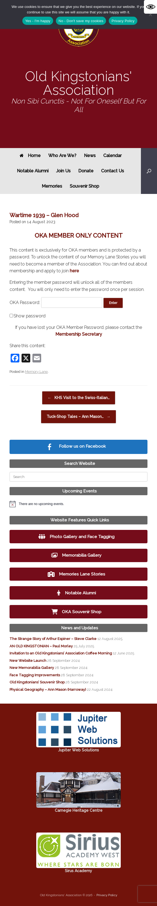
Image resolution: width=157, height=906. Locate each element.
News (90, 155)
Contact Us (112, 170)
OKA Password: (56, 302)
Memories (52, 186)
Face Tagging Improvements (35, 675)
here (74, 270)
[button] (149, 171)
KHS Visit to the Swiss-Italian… (79, 398)
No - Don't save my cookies (81, 21)
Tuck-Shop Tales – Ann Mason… (78, 417)
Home (30, 155)
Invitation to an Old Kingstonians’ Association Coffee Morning (61, 653)
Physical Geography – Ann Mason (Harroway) (48, 689)
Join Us (63, 170)
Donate (85, 170)
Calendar (112, 155)
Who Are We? (62, 155)
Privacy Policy (106, 895)
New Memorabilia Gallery (32, 668)
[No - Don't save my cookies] (150, 14)
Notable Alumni (33, 170)
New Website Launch (28, 661)
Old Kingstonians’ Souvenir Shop (37, 682)
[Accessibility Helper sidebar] (150, 6)
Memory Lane (36, 372)
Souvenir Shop (84, 186)
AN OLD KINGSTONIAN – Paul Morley (41, 646)
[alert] (78, 504)
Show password (30, 315)
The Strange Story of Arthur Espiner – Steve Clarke (53, 639)
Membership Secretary (78, 334)
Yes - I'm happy (37, 21)
